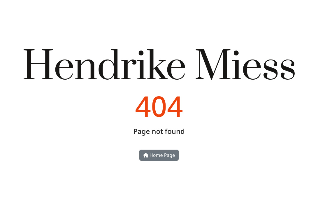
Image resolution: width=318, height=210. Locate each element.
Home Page (159, 155)
